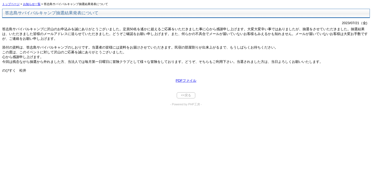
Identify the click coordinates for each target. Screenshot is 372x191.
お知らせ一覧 (32, 4)
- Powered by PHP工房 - (186, 104)
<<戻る (186, 95)
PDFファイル (186, 81)
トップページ (11, 4)
